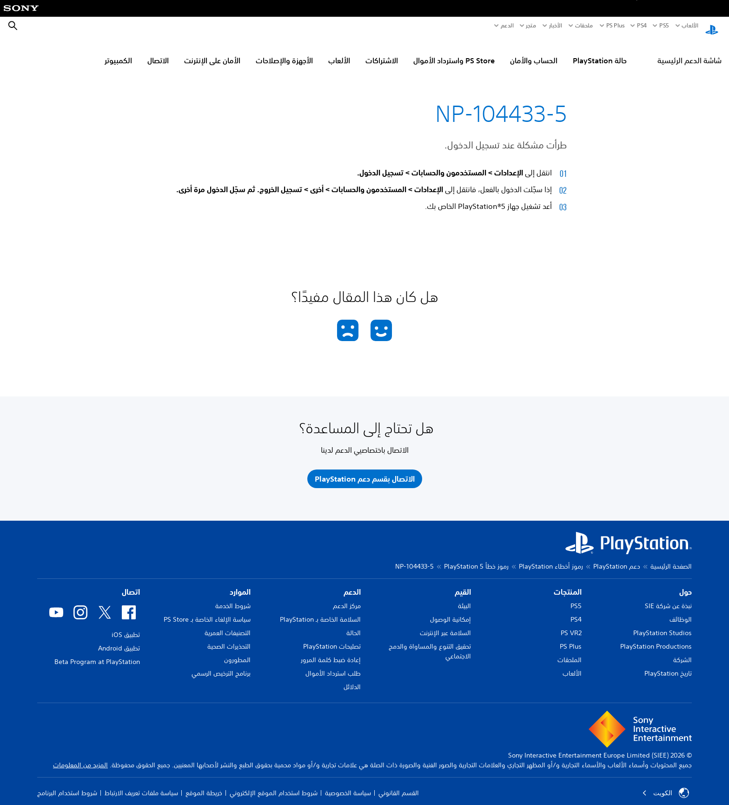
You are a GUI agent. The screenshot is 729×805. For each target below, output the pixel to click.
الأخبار (555, 25)
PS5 (576, 597)
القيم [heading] (463, 583)
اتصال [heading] (131, 583)
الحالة (353, 624)
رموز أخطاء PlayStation (551, 557)
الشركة (682, 651)
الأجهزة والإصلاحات (284, 51)
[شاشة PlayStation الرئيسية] (712, 26)
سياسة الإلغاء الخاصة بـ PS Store (207, 610)
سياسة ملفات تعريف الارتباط (141, 784)
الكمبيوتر (118, 51)
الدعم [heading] (352, 583)
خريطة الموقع (204, 784)
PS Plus (615, 25)
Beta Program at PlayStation (97, 653)
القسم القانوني (398, 784)
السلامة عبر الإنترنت (445, 624)
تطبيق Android (119, 639)
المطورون (237, 651)
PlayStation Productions (656, 637)
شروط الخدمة (233, 597)
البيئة (464, 597)
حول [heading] (685, 583)
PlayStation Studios (662, 624)
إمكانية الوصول (450, 610)
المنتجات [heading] (568, 583)
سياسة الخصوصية (348, 784)
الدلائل (352, 678)
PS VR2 (571, 624)
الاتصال (158, 51)
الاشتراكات (381, 51)
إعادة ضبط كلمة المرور (331, 651)
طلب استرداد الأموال (333, 664)
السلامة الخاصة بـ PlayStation (320, 610)
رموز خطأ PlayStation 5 (476, 557)
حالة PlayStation (600, 51)
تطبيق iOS (126, 626)
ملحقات (584, 25)
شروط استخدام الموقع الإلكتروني (274, 784)
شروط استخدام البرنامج (67, 784)
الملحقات (569, 651)
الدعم (507, 25)
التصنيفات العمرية (228, 624)
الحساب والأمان (533, 51)
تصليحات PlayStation (332, 637)
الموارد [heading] (240, 583)
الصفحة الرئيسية (671, 557)
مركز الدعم (347, 597)
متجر (531, 25)
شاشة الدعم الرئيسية (689, 51)
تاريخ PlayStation (668, 664)
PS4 (642, 25)
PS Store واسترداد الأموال (454, 51)
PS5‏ (664, 25)
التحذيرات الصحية (229, 637)
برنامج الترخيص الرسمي (221, 664)
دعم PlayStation (616, 557)
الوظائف (680, 610)
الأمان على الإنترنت (212, 51)
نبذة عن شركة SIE (668, 597)
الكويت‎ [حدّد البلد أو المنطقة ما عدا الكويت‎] (665, 784)
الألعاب (690, 25)
